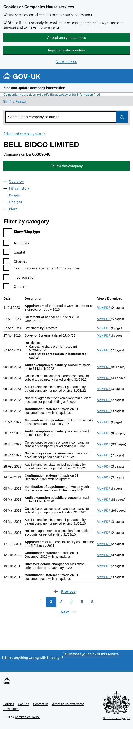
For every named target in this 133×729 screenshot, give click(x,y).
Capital (14, 253)
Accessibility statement (68, 704)
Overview (16, 181)
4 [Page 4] (71, 602)
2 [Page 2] (51, 602)
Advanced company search (24, 134)
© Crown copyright (116, 718)
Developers (11, 709)
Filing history (19, 188)
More (13, 209)
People (14, 195)
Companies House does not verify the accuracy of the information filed (51, 94)
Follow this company (66, 166)
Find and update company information (34, 88)
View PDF (104, 308)
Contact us (40, 704)
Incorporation (19, 278)
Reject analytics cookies (66, 50)
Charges (15, 202)
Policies (8, 704)
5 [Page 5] (82, 602)
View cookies (66, 61)
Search (122, 117)
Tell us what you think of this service (91, 654)
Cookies (23, 704)
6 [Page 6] (92, 602)
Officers (14, 287)
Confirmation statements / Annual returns (41, 269)
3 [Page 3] (61, 602)
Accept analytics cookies (66, 37)
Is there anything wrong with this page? (32, 657)
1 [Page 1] (41, 602)
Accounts (16, 244)
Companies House (27, 717)
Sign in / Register (15, 101)
